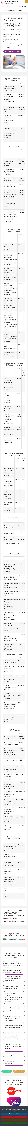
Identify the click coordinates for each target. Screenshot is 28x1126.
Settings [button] (14, 1120)
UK (7, 6)
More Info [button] (14, 1123)
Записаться (6, 1071)
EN (3, 6)
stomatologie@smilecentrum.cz (14, 10)
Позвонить (18, 1071)
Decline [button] (14, 1116)
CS (10, 6)
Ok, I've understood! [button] (14, 1113)
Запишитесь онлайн (12, 51)
